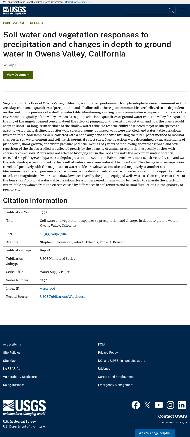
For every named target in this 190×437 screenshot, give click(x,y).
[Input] (150, 10)
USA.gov (104, 368)
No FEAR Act (12, 368)
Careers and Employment (116, 377)
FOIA (101, 344)
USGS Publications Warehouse (62, 296)
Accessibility (12, 344)
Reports (37, 23)
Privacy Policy (108, 352)
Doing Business (13, 385)
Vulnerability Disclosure (20, 377)
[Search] (171, 10)
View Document (18, 75)
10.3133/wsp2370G (53, 234)
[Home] (14, 14)
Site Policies (11, 352)
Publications (14, 23)
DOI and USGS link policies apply (121, 361)
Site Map (9, 361)
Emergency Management (115, 385)
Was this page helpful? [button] (155, 433)
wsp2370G (47, 288)
